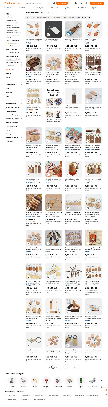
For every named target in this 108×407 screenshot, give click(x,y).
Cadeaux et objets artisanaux (42, 17)
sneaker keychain (78, 395)
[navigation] (14, 190)
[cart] (81, 3)
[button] (54, 3)
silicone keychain (52, 395)
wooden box (23, 399)
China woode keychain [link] (83, 17)
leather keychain (92, 395)
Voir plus (8, 37)
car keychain (65, 395)
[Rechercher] (62, 3)
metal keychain (11, 399)
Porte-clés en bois (68, 17)
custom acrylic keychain (38, 399)
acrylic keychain (25, 395)
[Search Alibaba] (39, 3)
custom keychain (11, 395)
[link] (105, 390)
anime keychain (39, 395)
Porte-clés (57, 17)
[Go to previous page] (49, 367)
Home (28, 17)
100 (75, 367)
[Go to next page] (78, 367)
